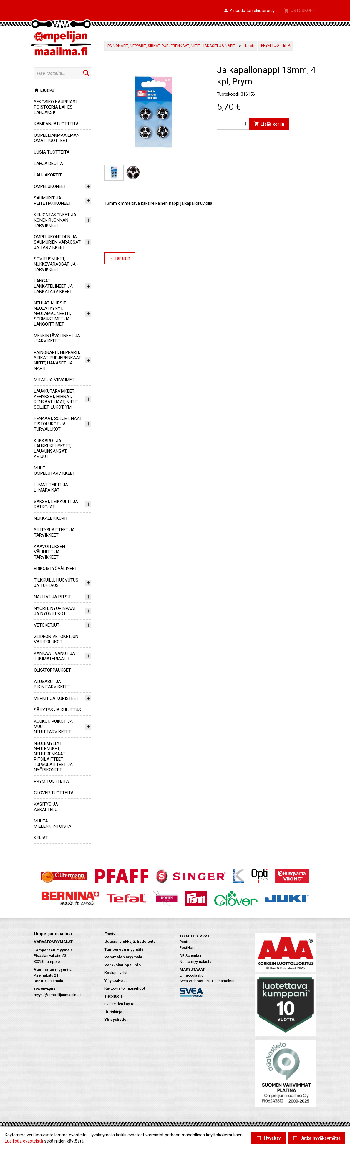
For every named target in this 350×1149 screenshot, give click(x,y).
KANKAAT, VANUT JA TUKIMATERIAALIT (54, 656)
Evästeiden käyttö (119, 1004)
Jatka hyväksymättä (317, 1138)
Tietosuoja (113, 996)
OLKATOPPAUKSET (52, 670)
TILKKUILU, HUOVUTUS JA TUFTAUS (56, 582)
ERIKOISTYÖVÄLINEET (55, 568)
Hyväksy (268, 1138)
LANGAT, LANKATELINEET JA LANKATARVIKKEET (53, 286)
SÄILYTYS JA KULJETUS (57, 709)
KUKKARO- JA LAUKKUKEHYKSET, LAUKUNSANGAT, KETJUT (52, 448)
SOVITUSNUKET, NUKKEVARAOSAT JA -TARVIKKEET (56, 264)
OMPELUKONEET (50, 186)
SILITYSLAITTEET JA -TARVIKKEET (56, 532)
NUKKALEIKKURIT (51, 518)
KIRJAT (41, 837)
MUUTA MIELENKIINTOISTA (52, 823)
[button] (249, 11)
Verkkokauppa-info (122, 965)
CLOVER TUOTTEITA (54, 792)
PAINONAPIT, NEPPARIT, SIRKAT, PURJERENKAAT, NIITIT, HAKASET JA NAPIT (58, 360)
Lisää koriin (269, 123)
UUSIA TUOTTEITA (51, 152)
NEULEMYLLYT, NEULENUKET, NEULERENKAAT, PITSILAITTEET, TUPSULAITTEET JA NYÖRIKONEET (53, 756)
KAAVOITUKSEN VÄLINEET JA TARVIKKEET (49, 552)
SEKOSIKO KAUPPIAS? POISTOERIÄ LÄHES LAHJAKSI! (56, 107)
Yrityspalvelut (115, 980)
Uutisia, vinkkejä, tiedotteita (130, 941)
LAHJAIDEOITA (48, 163)
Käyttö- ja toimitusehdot (124, 988)
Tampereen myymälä (123, 949)
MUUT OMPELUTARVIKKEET (54, 470)
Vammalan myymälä (123, 957)
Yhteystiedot (115, 1019)
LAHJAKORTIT (48, 175)
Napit (249, 46)
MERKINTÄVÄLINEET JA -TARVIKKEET (57, 338)
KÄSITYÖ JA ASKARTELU (46, 807)
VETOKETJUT (46, 625)
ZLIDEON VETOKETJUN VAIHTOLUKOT (56, 639)
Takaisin (119, 259)
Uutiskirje (113, 1012)
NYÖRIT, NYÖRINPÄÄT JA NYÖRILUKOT (55, 611)
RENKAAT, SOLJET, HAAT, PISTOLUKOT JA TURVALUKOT (58, 424)
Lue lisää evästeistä (24, 1141)
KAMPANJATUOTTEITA (56, 123)
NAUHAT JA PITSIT (52, 597)
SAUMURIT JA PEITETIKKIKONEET (52, 200)
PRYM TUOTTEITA (51, 781)
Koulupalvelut (115, 972)
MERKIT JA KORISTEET (56, 698)
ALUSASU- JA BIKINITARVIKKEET (52, 684)
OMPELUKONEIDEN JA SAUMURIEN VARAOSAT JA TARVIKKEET (57, 242)
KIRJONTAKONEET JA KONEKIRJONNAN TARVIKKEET (55, 220)
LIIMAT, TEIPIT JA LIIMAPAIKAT (51, 487)
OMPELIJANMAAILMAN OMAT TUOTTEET (56, 138)
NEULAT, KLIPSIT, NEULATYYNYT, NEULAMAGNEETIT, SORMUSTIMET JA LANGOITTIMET (52, 313)
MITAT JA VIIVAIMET (54, 379)
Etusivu (44, 90)
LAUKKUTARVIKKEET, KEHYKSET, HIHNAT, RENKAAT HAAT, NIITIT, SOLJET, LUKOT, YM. (56, 399)
